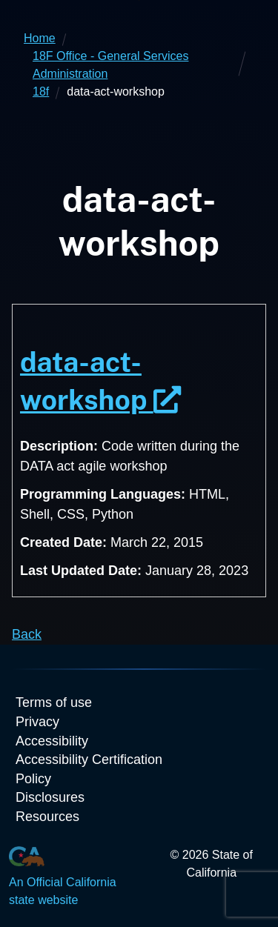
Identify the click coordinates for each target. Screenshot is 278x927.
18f (41, 91)
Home (40, 38)
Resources (47, 816)
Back (27, 634)
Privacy (37, 721)
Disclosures (50, 797)
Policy (33, 778)
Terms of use (54, 702)
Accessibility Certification (89, 759)
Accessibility (52, 741)
